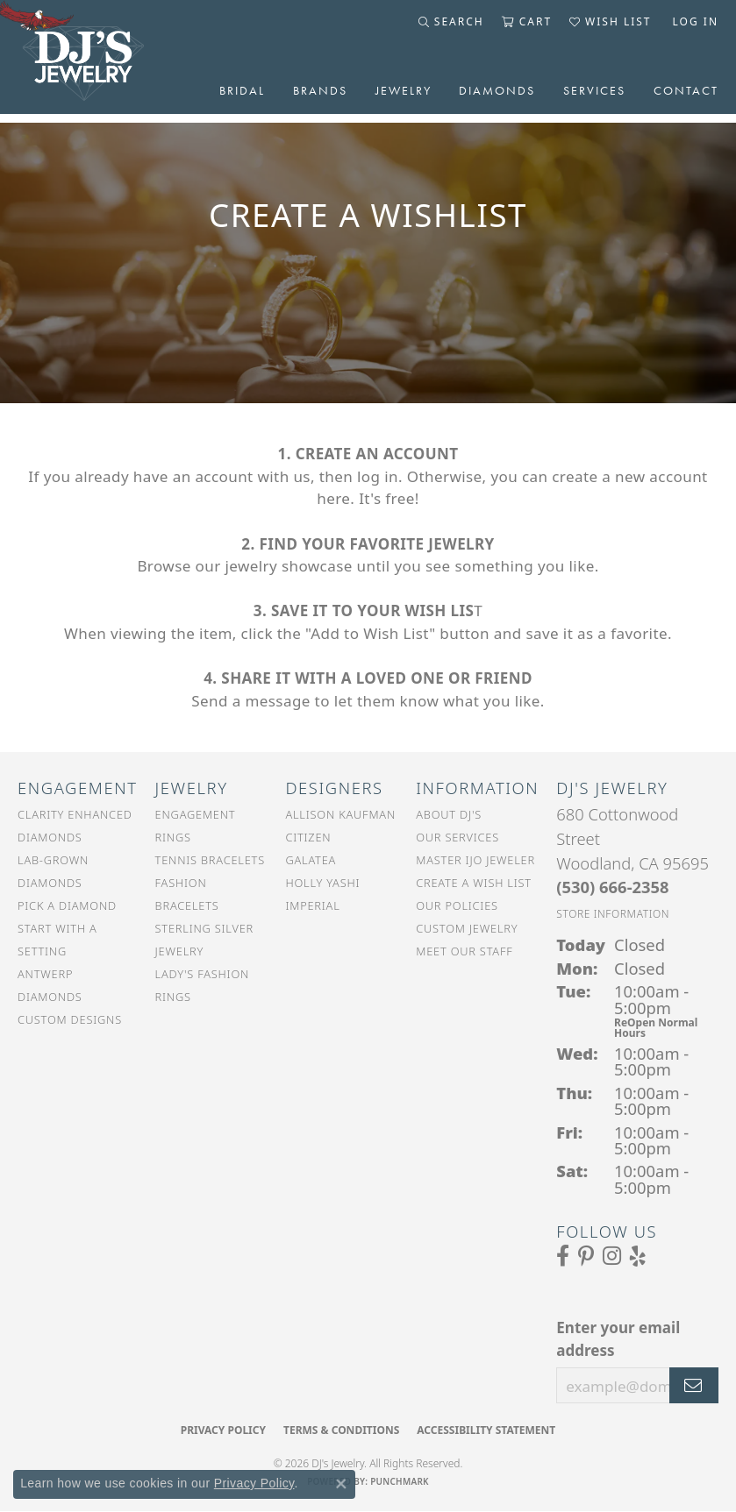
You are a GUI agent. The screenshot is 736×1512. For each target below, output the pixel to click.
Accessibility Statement (486, 1430)
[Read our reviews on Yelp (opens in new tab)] (638, 1256)
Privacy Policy (223, 1430)
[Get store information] (612, 913)
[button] (451, 22)
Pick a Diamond (67, 905)
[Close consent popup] (341, 1484)
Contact (686, 90)
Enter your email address (618, 1338)
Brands (320, 90)
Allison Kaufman (340, 814)
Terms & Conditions (341, 1430)
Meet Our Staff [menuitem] (464, 951)
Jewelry (403, 90)
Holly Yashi (322, 883)
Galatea (310, 860)
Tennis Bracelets (210, 860)
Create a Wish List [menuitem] (474, 883)
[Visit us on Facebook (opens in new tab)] (562, 1256)
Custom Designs (70, 1019)
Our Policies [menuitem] (457, 905)
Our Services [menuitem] (457, 837)
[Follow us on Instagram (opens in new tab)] (612, 1256)
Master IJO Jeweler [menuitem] (475, 860)
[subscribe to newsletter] (693, 1385)
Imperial (312, 905)
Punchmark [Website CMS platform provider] (399, 1481)
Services (594, 90)
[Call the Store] (612, 887)
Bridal (242, 90)
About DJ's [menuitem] (449, 814)
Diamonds (497, 90)
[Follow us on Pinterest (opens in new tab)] (586, 1256)
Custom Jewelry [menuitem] (467, 928)
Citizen (308, 837)
